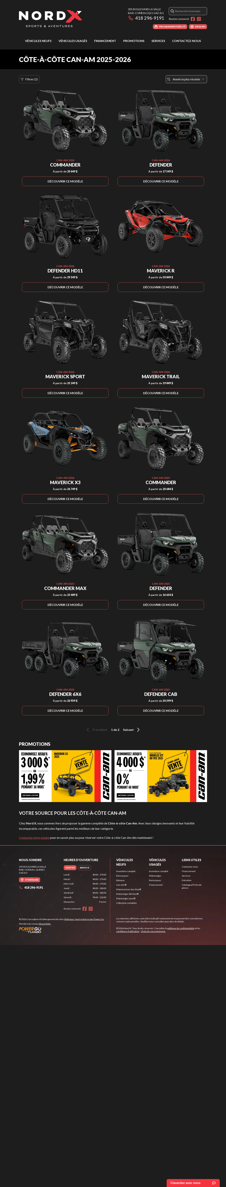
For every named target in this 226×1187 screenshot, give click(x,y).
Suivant (132, 729)
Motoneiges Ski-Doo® (127, 893)
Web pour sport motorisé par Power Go (84, 919)
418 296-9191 (146, 18)
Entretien (186, 880)
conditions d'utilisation (127, 931)
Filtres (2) (29, 79)
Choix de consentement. (153, 931)
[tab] (70, 867)
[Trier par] (186, 79)
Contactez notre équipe (34, 837)
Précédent (96, 729)
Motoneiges (155, 875)
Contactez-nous (186, 41)
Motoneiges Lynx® (125, 898)
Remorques (122, 875)
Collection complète (126, 903)
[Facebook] (193, 19)
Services (158, 41)
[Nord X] (50, 18)
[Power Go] (61, 930)
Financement (105, 41)
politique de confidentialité (180, 928)
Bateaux (120, 880)
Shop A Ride (45, 923)
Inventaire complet (125, 871)
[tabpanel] (85, 888)
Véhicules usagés (73, 41)
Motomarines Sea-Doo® (128, 889)
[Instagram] (199, 19)
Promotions (133, 41)
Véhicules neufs (38, 41)
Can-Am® (121, 884)
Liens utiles (191, 860)
